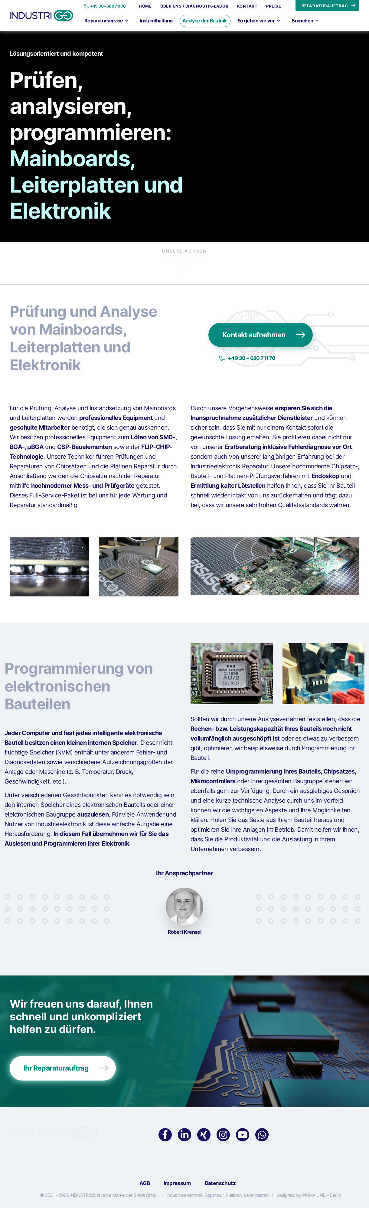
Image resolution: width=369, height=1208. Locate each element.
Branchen (305, 21)
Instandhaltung (156, 21)
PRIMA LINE (313, 1195)
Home (145, 6)
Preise (273, 6)
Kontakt (247, 6)
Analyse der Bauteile (205, 21)
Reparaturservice (106, 21)
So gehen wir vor (258, 21)
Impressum (177, 1183)
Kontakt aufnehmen (254, 335)
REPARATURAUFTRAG (325, 5)
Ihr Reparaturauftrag (56, 1068)
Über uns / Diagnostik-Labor (194, 6)
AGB (144, 1183)
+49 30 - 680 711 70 (108, 6)
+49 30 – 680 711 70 (252, 358)
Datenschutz (220, 1183)
